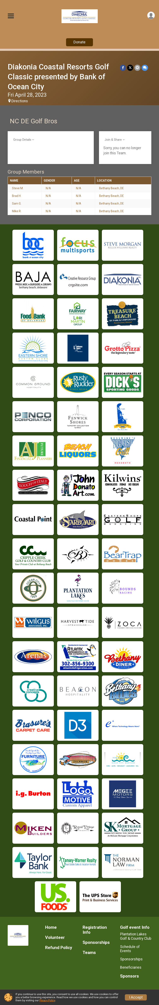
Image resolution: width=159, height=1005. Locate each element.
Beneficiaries (130, 967)
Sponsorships (96, 942)
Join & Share (113, 140)
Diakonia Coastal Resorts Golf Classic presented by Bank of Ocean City (58, 76)
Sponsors (129, 976)
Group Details (22, 140)
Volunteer (55, 937)
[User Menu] (151, 15)
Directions (19, 101)
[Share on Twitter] (130, 68)
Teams (89, 952)
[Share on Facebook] (123, 68)
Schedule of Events (130, 949)
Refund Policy (58, 947)
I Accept (136, 997)
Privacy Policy (47, 1000)
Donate (79, 42)
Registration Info (95, 930)
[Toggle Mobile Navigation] (10, 16)
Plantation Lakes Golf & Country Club (135, 936)
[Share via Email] (137, 68)
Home (51, 927)
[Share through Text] (145, 68)
